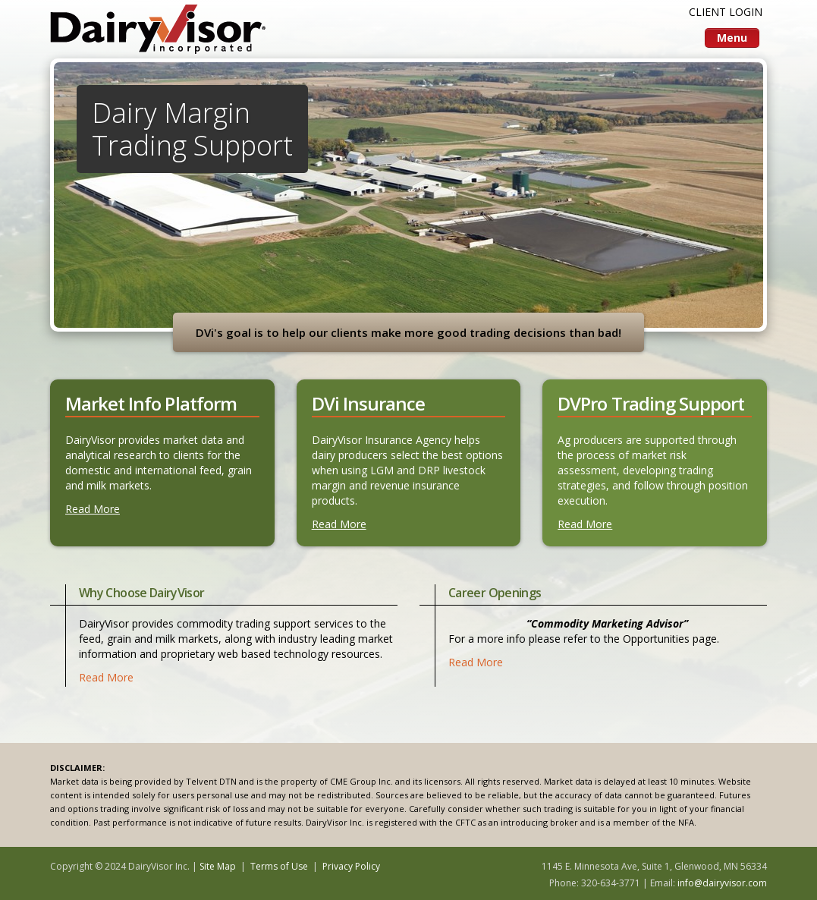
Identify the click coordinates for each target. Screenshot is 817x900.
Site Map (218, 866)
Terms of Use (279, 866)
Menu (732, 37)
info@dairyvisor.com (722, 882)
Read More (92, 509)
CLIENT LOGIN (725, 12)
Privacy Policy (351, 866)
